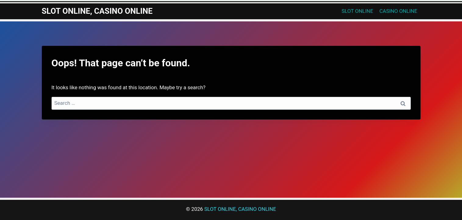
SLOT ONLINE (357, 11)
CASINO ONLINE (398, 11)
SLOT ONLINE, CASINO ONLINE (240, 209)
